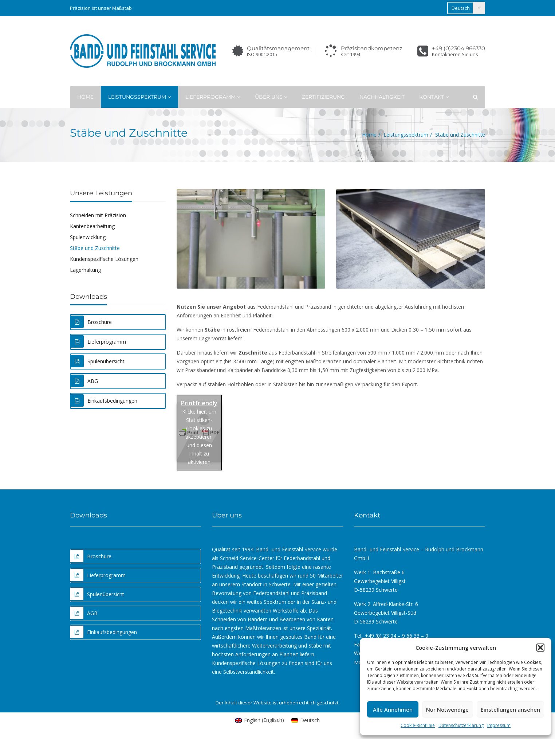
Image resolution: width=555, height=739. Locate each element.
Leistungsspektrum (139, 97)
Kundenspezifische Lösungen (104, 258)
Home (85, 97)
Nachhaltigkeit (382, 97)
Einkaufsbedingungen (104, 400)
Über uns (271, 97)
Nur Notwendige (447, 709)
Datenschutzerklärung (461, 725)
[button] (540, 647)
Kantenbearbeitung (92, 226)
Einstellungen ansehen (510, 709)
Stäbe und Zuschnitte (95, 248)
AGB (84, 613)
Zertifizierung (323, 97)
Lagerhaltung (85, 269)
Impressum (499, 725)
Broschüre (91, 322)
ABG (84, 381)
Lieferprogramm (212, 97)
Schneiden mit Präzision (98, 215)
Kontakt (434, 97)
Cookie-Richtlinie (418, 725)
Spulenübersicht (98, 361)
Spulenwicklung (88, 237)
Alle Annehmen (393, 709)
